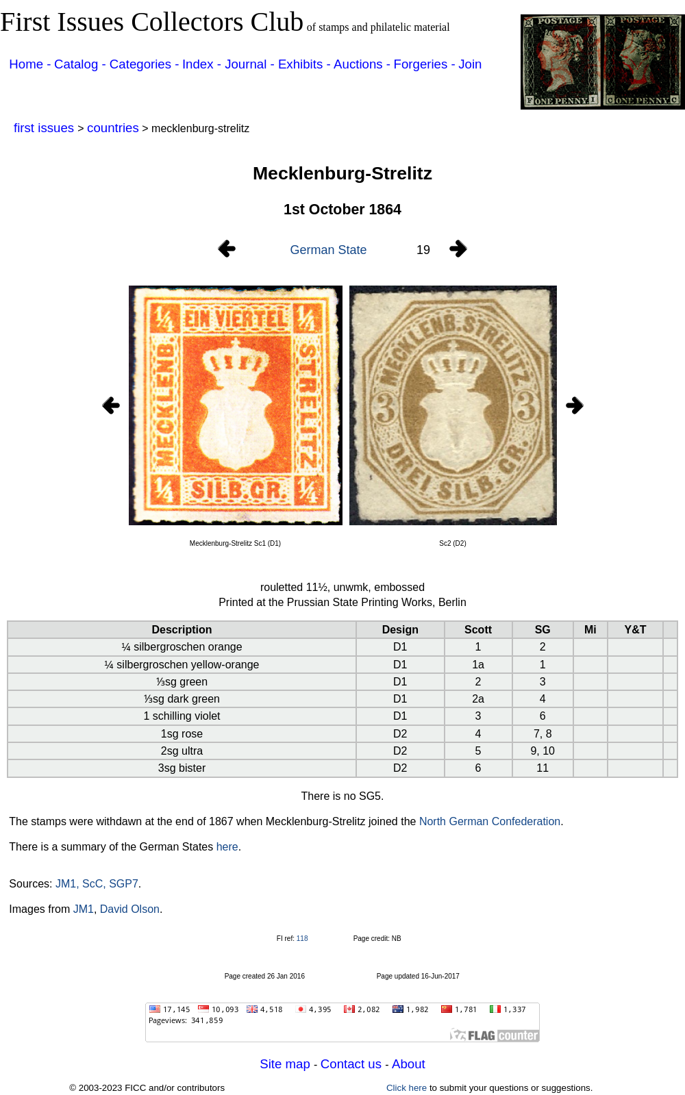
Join (470, 64)
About (408, 1064)
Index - (203, 64)
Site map (287, 1064)
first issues (45, 128)
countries (113, 128)
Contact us (353, 1064)
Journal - (251, 64)
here (227, 847)
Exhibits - (304, 64)
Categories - (144, 64)
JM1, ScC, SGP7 (96, 884)
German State (328, 250)
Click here (406, 1088)
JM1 (83, 909)
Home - (30, 64)
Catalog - (82, 64)
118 (302, 938)
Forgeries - (425, 64)
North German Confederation (489, 821)
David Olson (130, 909)
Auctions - (362, 64)
